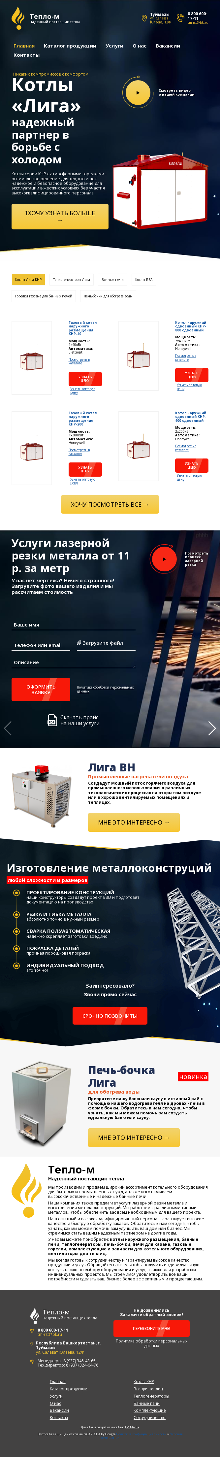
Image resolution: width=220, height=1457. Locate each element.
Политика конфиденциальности (141, 1433)
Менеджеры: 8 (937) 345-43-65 (67, 1360)
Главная (23, 45)
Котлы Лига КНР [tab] (28, 278)
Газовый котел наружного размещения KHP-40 (83, 327)
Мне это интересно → (134, 821)
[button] (212, 728)
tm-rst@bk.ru (198, 22)
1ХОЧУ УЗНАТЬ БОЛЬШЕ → (60, 215)
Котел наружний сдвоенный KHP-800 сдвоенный (190, 325)
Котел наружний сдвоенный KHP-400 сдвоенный (190, 416)
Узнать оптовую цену (82, 390)
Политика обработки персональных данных (105, 689)
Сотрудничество (150, 1417)
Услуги (114, 45)
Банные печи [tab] (113, 278)
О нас (139, 45)
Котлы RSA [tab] (143, 278)
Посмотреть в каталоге (79, 360)
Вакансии (167, 45)
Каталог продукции (70, 45)
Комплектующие (150, 1409)
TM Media (132, 1426)
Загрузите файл (100, 642)
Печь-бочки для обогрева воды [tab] (108, 295)
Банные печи (147, 1402)
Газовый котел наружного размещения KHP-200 (83, 417)
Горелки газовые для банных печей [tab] (43, 295)
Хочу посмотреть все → (110, 503)
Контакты (26, 54)
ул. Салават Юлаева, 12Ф (160, 20)
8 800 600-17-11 (197, 16)
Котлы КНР (144, 1381)
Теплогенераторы (151, 1395)
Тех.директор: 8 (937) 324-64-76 (68, 1364)
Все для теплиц (148, 1388)
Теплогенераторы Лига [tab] (71, 278)
